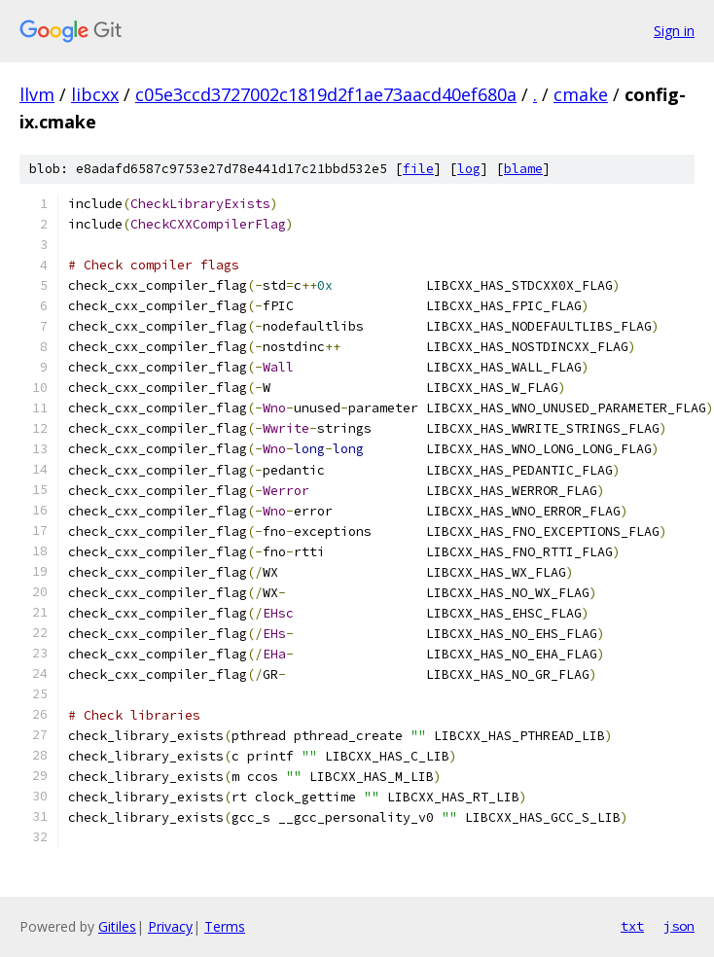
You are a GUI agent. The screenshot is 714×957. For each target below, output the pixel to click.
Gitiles (117, 926)
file (418, 168)
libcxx (95, 94)
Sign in (674, 30)
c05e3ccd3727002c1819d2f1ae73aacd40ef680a (326, 94)
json (679, 926)
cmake (580, 94)
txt (632, 926)
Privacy (170, 926)
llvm (36, 94)
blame (523, 168)
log (469, 168)
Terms (224, 926)
